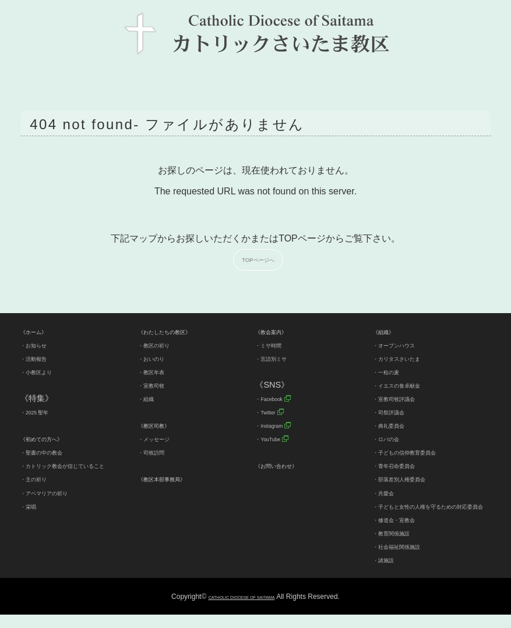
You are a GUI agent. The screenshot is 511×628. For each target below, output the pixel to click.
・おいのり (158, 358)
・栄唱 (32, 519)
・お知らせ (40, 344)
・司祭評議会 (397, 411)
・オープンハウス (405, 344)
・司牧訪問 (158, 451)
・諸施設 (389, 572)
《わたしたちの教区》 (179, 331)
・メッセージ (162, 438)
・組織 (150, 398)
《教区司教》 (162, 425)
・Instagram (278, 425)
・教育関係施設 (401, 546)
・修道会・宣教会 (405, 532)
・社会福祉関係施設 (409, 559)
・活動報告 (40, 358)
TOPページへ (260, 259)
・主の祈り (40, 492)
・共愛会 (389, 492)
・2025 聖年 (43, 411)
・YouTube (276, 438)
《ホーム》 (40, 331)
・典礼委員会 (397, 425)
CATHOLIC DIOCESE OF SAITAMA (242, 610)
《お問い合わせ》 (287, 465)
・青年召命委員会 (405, 465)
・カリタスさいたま (409, 358)
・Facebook (277, 398)
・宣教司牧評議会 (405, 398)
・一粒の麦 (393, 371)
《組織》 (389, 331)
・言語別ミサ (279, 358)
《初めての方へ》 (53, 438)
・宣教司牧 (158, 384)
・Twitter (271, 411)
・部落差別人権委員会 (413, 478)
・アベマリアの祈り (57, 505)
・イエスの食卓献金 (409, 384)
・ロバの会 (393, 438)
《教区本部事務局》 (175, 478)
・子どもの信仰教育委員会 (422, 451)
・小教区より (44, 371)
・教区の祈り (162, 344)
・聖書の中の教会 (53, 451)
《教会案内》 (279, 331)
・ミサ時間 (275, 344)
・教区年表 (158, 371)
